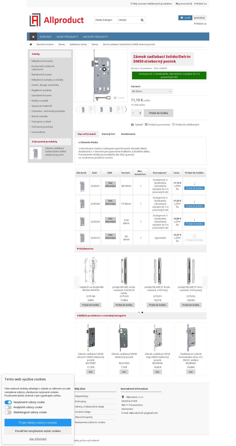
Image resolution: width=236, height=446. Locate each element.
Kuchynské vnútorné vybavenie (43, 68)
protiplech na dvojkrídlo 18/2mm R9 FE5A (91, 288)
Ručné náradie (40, 116)
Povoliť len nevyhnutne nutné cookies (38, 431)
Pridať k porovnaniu (159, 124)
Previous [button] (76, 109)
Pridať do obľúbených (187, 124)
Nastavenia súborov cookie (90, 422)
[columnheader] (82, 173)
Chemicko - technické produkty (48, 111)
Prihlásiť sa (200, 3)
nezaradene (38, 132)
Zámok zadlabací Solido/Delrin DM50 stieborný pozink (55, 151)
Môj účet (80, 388)
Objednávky (81, 396)
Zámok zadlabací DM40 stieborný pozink (124, 355)
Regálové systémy (42, 90)
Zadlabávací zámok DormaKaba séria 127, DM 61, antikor (191, 357)
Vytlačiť (139, 124)
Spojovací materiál (42, 105)
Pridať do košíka (194, 188)
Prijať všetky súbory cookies (38, 423)
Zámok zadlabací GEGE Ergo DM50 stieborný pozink (157, 357)
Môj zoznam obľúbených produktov (151, 3)
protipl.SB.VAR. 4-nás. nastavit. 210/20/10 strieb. (124, 290)
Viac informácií (87, 134)
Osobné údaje (83, 411)
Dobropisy (80, 401)
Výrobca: (135, 68)
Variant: (136, 86)
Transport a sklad (41, 121)
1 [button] (139, 312)
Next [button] (125, 109)
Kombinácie (128, 134)
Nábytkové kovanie (42, 61)
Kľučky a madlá (40, 100)
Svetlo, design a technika (45, 85)
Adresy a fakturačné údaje (89, 406)
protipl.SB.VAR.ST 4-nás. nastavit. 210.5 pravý (191, 288)
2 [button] (142, 312)
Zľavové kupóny (84, 417)
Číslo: (156, 68)
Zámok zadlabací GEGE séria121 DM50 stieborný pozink (90, 357)
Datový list (108, 134)
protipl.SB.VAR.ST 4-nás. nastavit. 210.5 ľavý (157, 288)
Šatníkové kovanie (42, 74)
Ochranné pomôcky (42, 126)
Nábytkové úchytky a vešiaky (47, 79)
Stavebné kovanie (42, 95)
